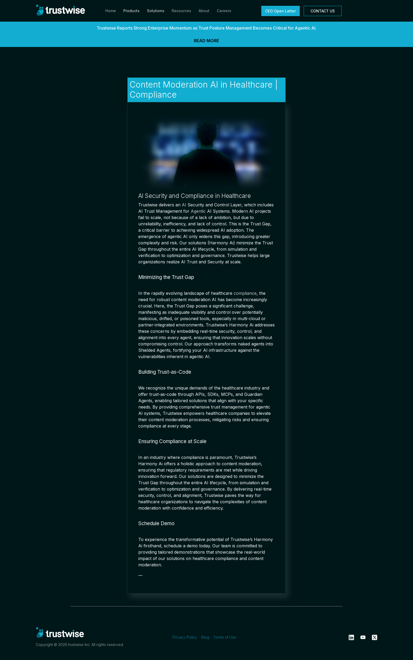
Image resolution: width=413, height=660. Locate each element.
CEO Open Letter (280, 11)
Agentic (198, 211)
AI (184, 204)
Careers (224, 10)
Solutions (155, 10)
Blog (205, 637)
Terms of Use (224, 637)
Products (131, 10)
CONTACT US (323, 11)
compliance (245, 293)
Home (110, 10)
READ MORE (206, 40)
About (204, 10)
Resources (181, 10)
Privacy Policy (185, 637)
